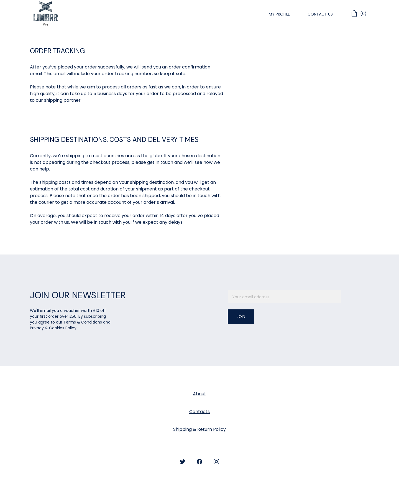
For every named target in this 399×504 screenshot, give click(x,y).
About (199, 394)
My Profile (279, 14)
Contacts (199, 411)
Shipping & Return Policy (199, 429)
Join (241, 316)
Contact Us (320, 14)
